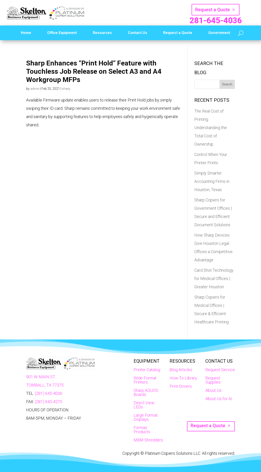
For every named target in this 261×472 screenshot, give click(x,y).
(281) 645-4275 (48, 401)
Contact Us (137, 33)
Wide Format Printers (145, 380)
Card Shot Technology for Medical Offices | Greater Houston (214, 278)
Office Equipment (62, 33)
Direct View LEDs (144, 404)
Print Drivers (181, 386)
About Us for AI (218, 398)
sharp (66, 88)
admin (34, 88)
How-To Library (183, 378)
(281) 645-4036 (48, 393)
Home (26, 33)
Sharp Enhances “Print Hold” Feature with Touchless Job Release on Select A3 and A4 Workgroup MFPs (93, 71)
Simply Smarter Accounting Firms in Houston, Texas (211, 181)
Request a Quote (212, 9)
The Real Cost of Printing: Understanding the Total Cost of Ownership (210, 128)
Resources (102, 33)
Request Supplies (213, 380)
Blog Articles (181, 369)
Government (219, 33)
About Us (213, 390)
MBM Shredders (148, 440)
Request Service (220, 369)
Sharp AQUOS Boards (146, 392)
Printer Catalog (147, 369)
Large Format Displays (146, 417)
